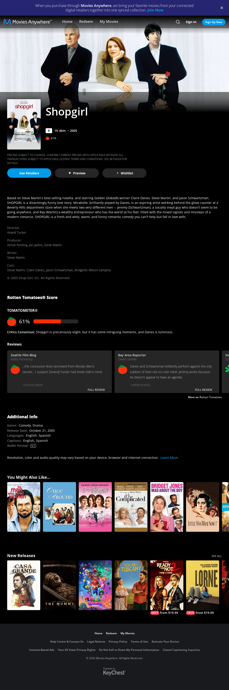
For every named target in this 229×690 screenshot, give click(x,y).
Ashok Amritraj (17, 245)
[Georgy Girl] (95, 507)
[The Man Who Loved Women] (23, 507)
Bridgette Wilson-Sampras (93, 270)
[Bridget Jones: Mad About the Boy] (166, 507)
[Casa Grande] (23, 585)
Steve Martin (53, 245)
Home (67, 21)
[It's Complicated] (131, 507)
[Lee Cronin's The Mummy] (59, 585)
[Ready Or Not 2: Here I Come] (166, 587)
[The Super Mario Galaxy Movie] (95, 585)
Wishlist (124, 173)
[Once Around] (59, 507)
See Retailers (29, 173)
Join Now (155, 10)
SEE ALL (217, 556)
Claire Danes (35, 270)
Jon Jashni (35, 245)
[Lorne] (202, 587)
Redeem (86, 21)
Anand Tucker (16, 232)
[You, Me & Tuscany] (131, 585)
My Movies (109, 21)
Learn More (169, 457)
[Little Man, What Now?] (202, 507)
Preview (76, 173)
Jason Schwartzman (59, 270)
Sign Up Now (213, 22)
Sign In (191, 22)
